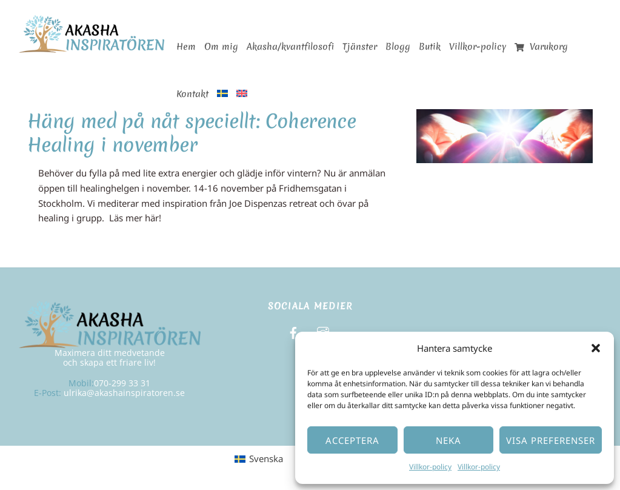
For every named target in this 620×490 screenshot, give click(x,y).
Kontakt (192, 94)
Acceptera (352, 440)
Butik (430, 47)
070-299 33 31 (122, 383)
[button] (596, 348)
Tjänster (359, 47)
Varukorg (541, 47)
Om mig (221, 47)
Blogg (397, 47)
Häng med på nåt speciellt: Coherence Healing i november (191, 133)
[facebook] (293, 331)
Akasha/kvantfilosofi (290, 47)
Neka (448, 440)
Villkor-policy (430, 466)
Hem (186, 47)
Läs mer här (134, 218)
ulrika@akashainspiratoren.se (124, 392)
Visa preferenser (550, 440)
